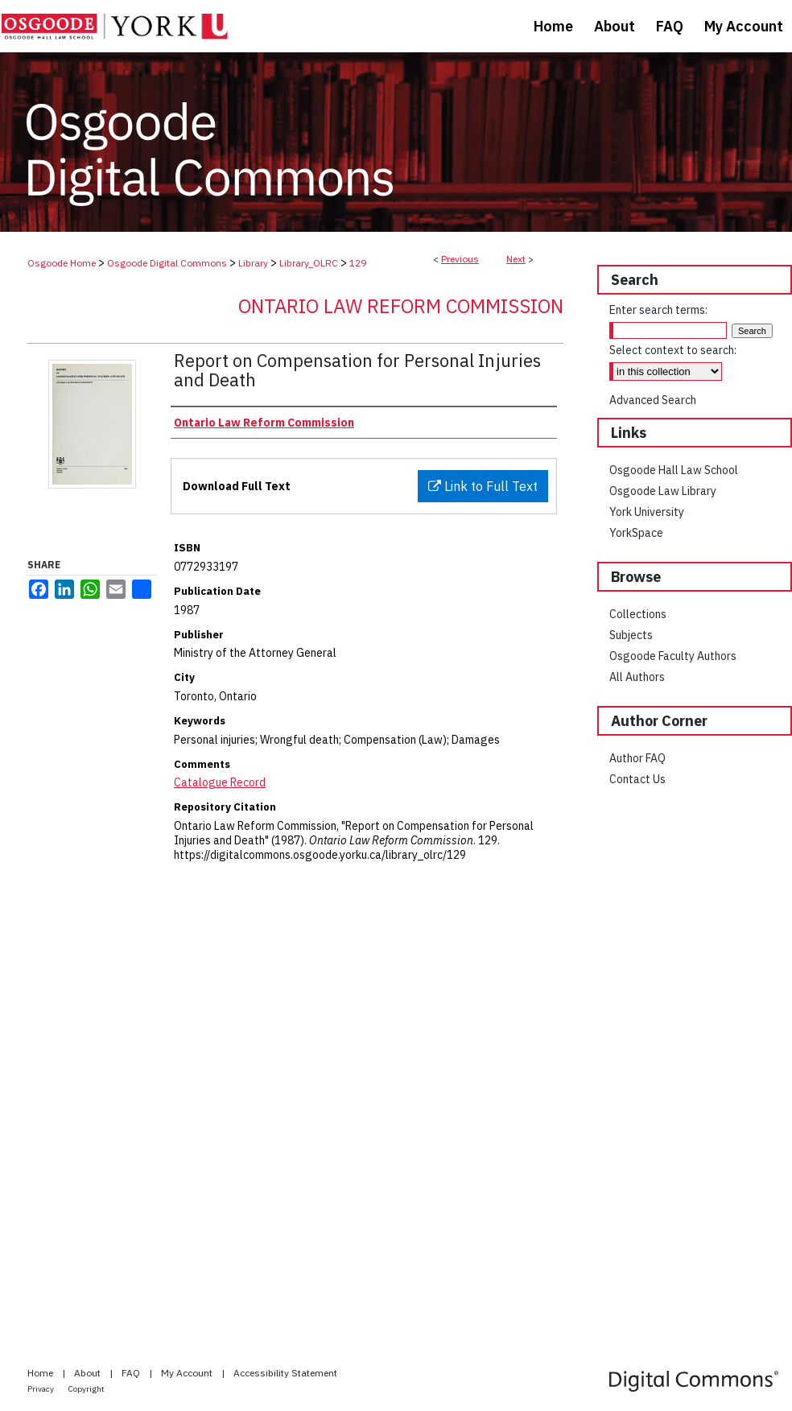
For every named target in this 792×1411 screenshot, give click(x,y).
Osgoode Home (61, 263)
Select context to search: (672, 350)
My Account (188, 1373)
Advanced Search (652, 400)
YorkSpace (636, 533)
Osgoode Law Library (662, 491)
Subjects (631, 635)
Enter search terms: (658, 310)
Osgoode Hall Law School (673, 470)
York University (646, 512)
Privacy (41, 1389)
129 (357, 263)
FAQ (132, 1373)
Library (253, 263)
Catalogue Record (220, 782)
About (88, 1373)
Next (516, 259)
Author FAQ (637, 758)
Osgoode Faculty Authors (672, 656)
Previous (460, 259)
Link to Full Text (483, 486)
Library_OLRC (308, 263)
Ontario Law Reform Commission (400, 306)
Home (41, 1373)
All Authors (637, 677)
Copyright (86, 1389)
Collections (637, 614)
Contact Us (637, 779)
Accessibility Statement (285, 1373)
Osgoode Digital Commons (167, 263)
